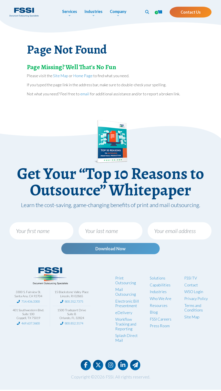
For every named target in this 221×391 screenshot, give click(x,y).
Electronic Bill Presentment (127, 304)
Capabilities (160, 285)
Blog (154, 313)
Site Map (60, 75)
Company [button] (116, 11)
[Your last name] (110, 230)
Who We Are (160, 299)
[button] (143, 12)
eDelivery (123, 313)
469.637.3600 (30, 324)
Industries (158, 292)
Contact (191, 285)
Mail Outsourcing (125, 292)
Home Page (83, 75)
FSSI (110, 378)
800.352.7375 (74, 302)
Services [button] (67, 11)
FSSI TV (190, 278)
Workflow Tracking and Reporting (125, 325)
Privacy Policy (196, 299)
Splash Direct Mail (126, 338)
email (84, 93)
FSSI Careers (160, 320)
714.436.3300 (30, 302)
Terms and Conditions (193, 308)
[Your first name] (41, 230)
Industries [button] (91, 11)
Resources (158, 306)
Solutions (157, 278)
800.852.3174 (74, 324)
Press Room (160, 326)
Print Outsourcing (125, 281)
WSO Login (193, 292)
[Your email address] (180, 230)
